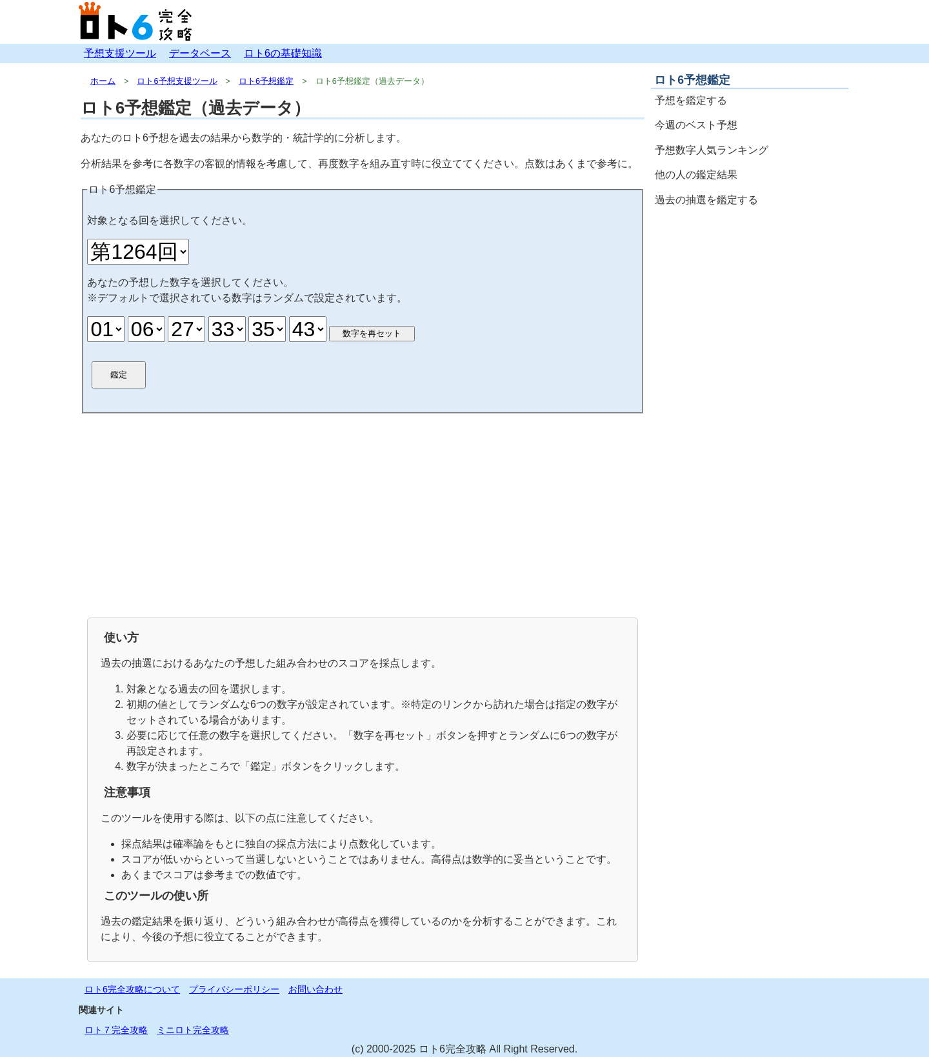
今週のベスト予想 (696, 124)
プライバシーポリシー (234, 989)
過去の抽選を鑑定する (706, 199)
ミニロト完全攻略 (193, 1030)
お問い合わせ (315, 989)
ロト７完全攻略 (116, 1030)
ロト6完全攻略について (132, 989)
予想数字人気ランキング (711, 150)
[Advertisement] (362, 514)
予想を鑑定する (691, 100)
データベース (200, 53)
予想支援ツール (120, 53)
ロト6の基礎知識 (283, 53)
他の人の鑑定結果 (696, 174)
